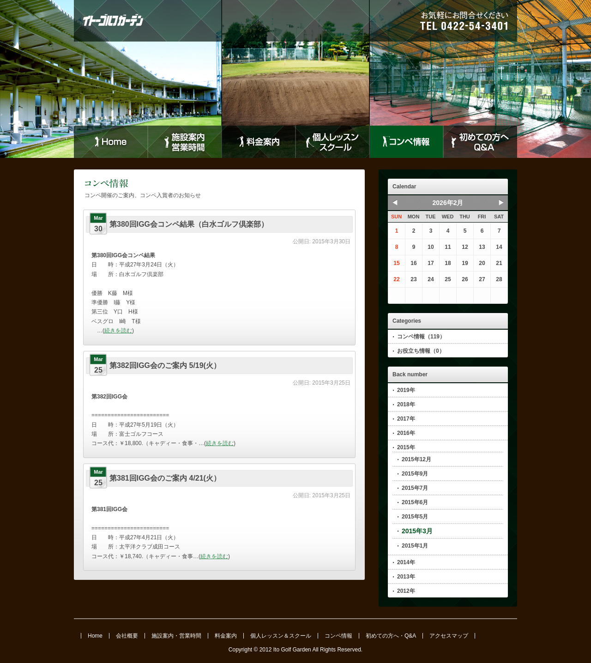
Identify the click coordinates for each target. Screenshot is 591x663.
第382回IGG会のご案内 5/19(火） (165, 365)
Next (501, 202)
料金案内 (258, 142)
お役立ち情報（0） (421, 351)
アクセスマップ (448, 636)
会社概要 (127, 636)
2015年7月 (415, 488)
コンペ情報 (406, 142)
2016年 (406, 433)
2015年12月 (416, 459)
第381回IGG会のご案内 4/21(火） (165, 478)
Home (110, 142)
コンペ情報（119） (421, 336)
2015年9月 (415, 473)
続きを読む (118, 330)
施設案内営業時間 (184, 142)
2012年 (406, 591)
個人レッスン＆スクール (280, 636)
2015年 (406, 447)
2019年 (406, 390)
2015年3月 (417, 531)
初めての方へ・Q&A (391, 636)
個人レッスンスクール (332, 142)
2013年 (406, 576)
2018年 (406, 404)
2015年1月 (415, 545)
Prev (394, 202)
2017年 (406, 419)
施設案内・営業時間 (176, 636)
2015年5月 (415, 516)
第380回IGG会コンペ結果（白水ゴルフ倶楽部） (188, 224)
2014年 (406, 562)
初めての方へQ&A (480, 142)
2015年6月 (415, 502)
